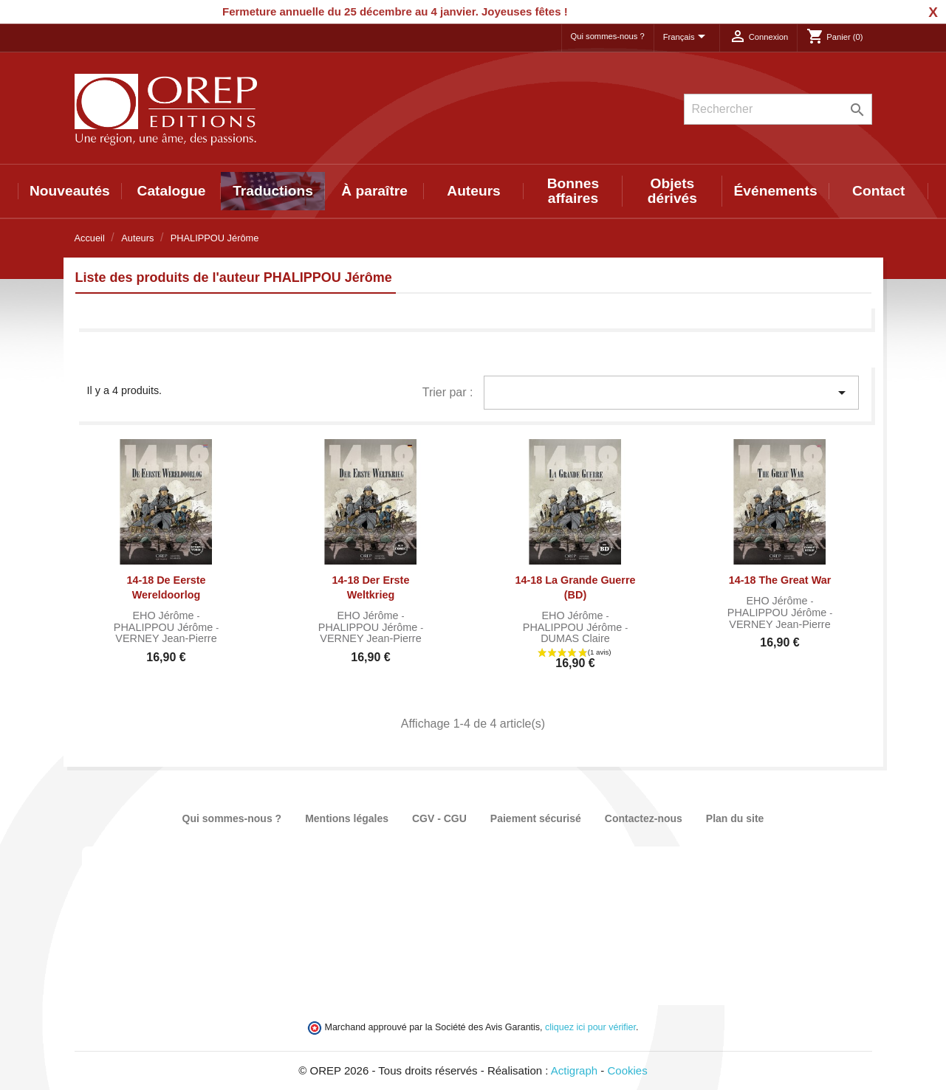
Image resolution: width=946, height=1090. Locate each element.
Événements (776, 191)
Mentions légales (346, 818)
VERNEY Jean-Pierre (165, 638)
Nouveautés (70, 191)
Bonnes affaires (573, 191)
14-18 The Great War (780, 580)
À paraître (374, 191)
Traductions (273, 191)
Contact (878, 191)
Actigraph (574, 1070)
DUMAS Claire (575, 638)
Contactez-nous (643, 818)
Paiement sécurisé (535, 818)
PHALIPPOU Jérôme (165, 627)
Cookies (628, 1070)
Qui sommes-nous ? (608, 36)
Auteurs (474, 191)
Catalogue (171, 191)
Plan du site (735, 818)
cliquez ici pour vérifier (590, 1027)
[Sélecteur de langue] (686, 37)
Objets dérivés (672, 191)
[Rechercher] (778, 109)
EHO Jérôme (164, 615)
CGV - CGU (439, 818)
